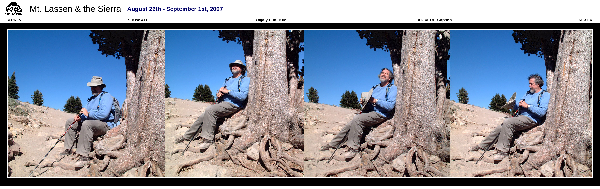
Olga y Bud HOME (272, 20)
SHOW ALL (138, 20)
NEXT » (585, 20)
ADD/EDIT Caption (435, 20)
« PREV (15, 20)
